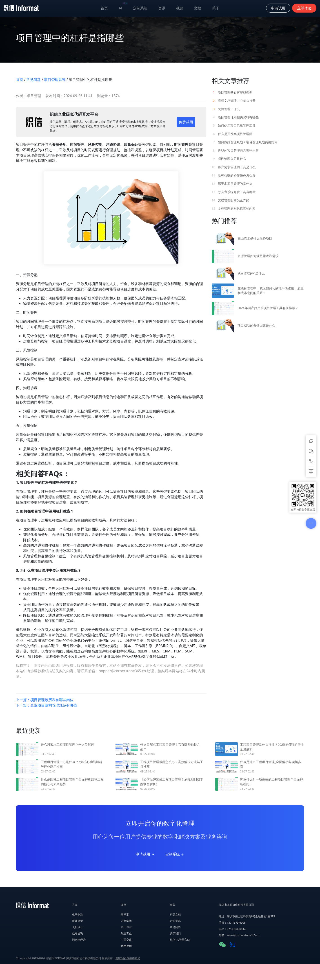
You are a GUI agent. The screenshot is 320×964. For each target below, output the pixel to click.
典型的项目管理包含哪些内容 (235, 150)
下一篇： (46, 705)
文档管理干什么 (226, 109)
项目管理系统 (55, 79)
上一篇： (44, 699)
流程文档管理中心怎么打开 (234, 100)
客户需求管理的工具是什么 (234, 167)
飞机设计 (77, 927)
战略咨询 (77, 933)
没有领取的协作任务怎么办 (234, 175)
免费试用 (186, 122)
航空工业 (126, 933)
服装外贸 (77, 921)
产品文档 (175, 914)
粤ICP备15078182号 (128, 958)
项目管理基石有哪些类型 (232, 92)
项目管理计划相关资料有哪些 (235, 117)
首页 (104, 8)
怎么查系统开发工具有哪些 (234, 192)
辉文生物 (126, 946)
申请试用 (145, 854)
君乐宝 (125, 914)
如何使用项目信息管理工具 (234, 125)
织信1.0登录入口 (180, 940)
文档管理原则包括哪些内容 (234, 208)
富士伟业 (126, 927)
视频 (179, 8)
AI (123, 7)
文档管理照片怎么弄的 (230, 200)
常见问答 (175, 927)
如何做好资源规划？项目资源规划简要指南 (245, 142)
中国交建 (126, 940)
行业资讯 (175, 921)
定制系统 (140, 8)
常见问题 (33, 79)
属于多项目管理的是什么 (232, 183)
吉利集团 (126, 921)
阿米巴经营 (79, 940)
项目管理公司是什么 (229, 158)
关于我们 (175, 933)
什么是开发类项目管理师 (232, 133)
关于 (215, 8)
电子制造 (77, 914)
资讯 (161, 8)
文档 (197, 8)
